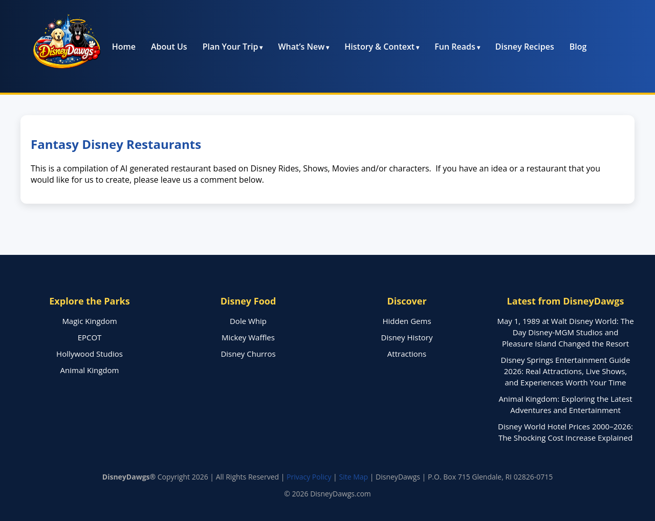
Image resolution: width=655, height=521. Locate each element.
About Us (169, 46)
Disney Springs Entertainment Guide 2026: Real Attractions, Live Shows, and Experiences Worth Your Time (565, 371)
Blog (578, 46)
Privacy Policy (309, 477)
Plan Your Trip (230, 46)
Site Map (353, 477)
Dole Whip (248, 321)
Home (124, 46)
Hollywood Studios (89, 354)
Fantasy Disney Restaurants (116, 144)
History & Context (379, 46)
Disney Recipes (524, 46)
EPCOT (90, 337)
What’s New (301, 46)
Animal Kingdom (89, 370)
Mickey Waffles (248, 337)
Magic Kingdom (89, 321)
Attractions (406, 354)
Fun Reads (454, 46)
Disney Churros (248, 354)
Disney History (407, 337)
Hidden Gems (406, 321)
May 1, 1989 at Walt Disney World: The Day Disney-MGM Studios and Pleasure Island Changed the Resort (565, 332)
